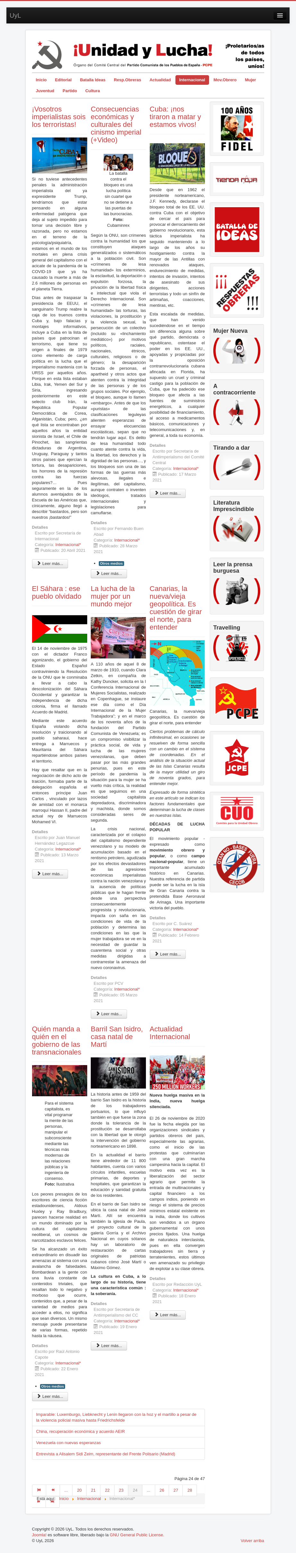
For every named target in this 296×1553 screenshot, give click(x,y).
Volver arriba (252, 1540)
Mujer (250, 79)
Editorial (63, 79)
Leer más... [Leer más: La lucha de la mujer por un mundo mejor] (109, 1013)
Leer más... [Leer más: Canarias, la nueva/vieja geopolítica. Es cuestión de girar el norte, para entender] (168, 954)
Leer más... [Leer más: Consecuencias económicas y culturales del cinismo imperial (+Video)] (109, 573)
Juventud (45, 90)
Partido (70, 90)
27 (175, 1490)
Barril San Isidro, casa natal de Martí (117, 1036)
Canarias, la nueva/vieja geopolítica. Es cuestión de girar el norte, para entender (176, 608)
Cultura (92, 90)
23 (121, 1490)
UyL (15, 15)
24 (135, 1490)
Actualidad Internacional (170, 1033)
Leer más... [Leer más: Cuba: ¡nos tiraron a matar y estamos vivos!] (168, 493)
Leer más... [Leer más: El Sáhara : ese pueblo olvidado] (50, 873)
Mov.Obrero (225, 79)
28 (189, 1490)
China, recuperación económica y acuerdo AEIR (80, 1431)
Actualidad (160, 79)
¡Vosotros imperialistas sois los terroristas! (59, 116)
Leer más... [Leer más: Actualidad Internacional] (168, 1314)
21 (93, 1490)
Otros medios (111, 563)
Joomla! (39, 1534)
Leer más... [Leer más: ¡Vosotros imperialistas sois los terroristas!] (50, 563)
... (66, 1490)
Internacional (192, 79)
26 (162, 1490)
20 (79, 1490)
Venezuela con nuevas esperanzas (68, 1442)
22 (107, 1490)
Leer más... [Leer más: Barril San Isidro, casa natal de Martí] (109, 1345)
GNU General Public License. (137, 1534)
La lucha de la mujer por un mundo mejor (113, 596)
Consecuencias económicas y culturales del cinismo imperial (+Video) (116, 124)
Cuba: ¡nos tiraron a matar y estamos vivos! (175, 116)
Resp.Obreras (127, 79)
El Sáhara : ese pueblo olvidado (56, 592)
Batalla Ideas (93, 79)
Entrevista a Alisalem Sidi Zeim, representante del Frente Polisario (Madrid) (105, 1454)
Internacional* (68, 544)
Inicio (41, 79)
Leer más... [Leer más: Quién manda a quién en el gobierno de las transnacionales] (50, 1396)
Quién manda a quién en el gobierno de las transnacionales (56, 1040)
